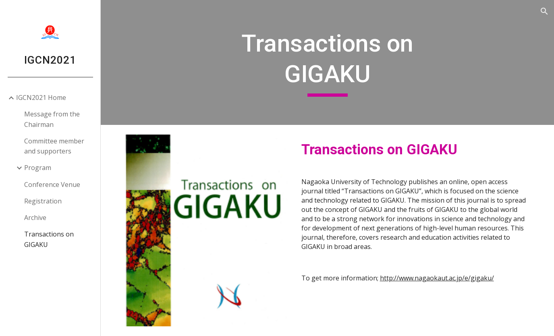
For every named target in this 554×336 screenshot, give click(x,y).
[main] (327, 62)
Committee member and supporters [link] (54, 146)
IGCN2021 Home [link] (41, 97)
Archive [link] (35, 217)
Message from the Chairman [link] (52, 119)
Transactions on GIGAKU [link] (49, 239)
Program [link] (37, 167)
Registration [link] (43, 201)
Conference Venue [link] (52, 184)
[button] (544, 11)
